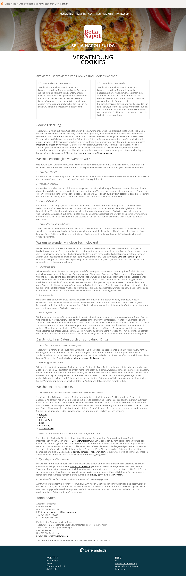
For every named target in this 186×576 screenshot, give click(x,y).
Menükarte (66, 13)
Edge (41, 422)
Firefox (42, 417)
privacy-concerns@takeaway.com (96, 153)
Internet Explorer (47, 420)
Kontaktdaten (104, 13)
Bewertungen (85, 13)
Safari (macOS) (46, 428)
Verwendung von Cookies (127, 566)
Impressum (122, 13)
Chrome (43, 414)
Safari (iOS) (44, 425)
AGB (117, 560)
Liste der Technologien (129, 256)
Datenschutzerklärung (47, 144)
